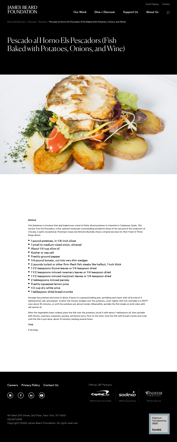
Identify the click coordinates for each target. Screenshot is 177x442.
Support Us (130, 12)
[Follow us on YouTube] (41, 395)
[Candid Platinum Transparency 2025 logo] (159, 433)
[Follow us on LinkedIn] (31, 395)
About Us (152, 12)
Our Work (79, 12)
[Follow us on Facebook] (20, 395)
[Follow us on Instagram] (10, 395)
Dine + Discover (104, 12)
